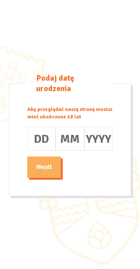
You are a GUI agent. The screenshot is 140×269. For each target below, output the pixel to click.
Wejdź (44, 167)
